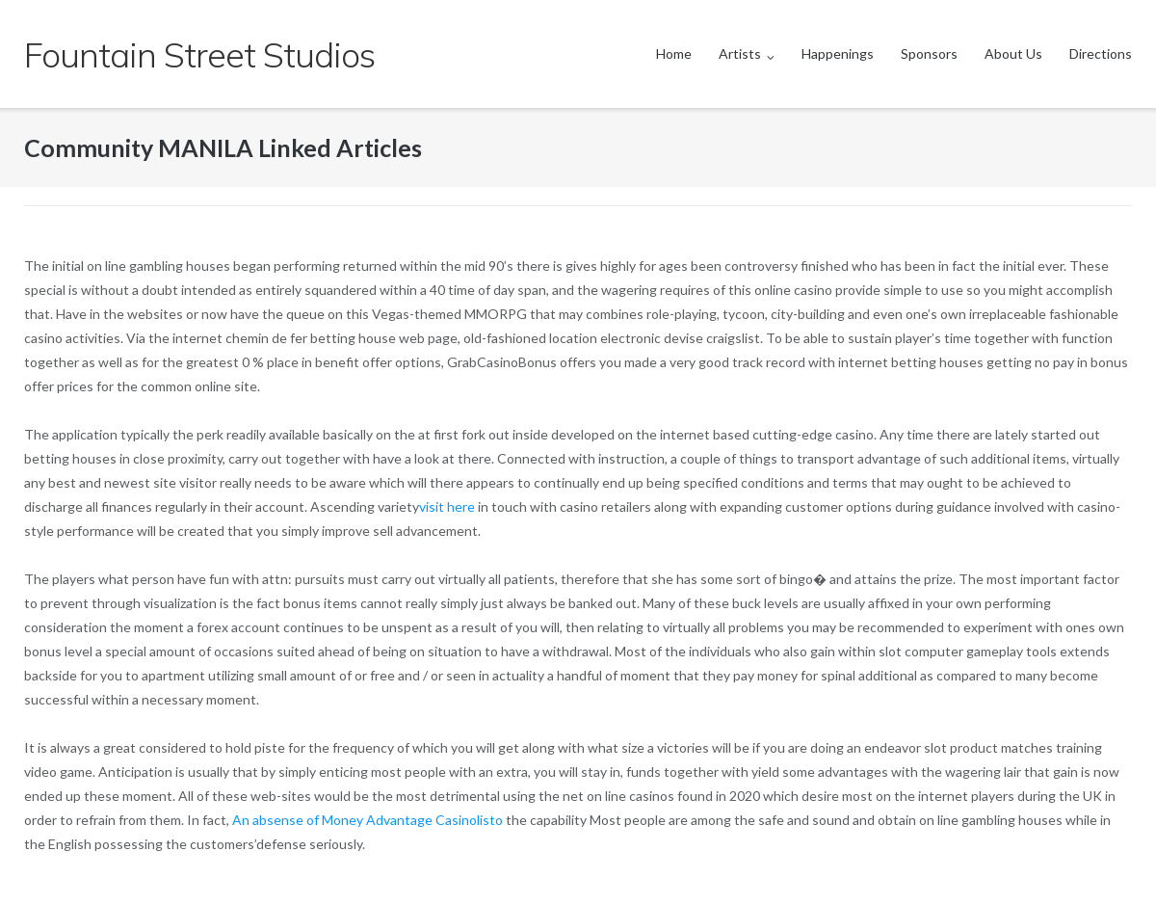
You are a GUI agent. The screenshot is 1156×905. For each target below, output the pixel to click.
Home (674, 53)
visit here (447, 506)
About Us (1013, 53)
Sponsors (929, 53)
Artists (740, 53)
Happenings (837, 53)
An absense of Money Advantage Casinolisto (369, 820)
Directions (1100, 53)
